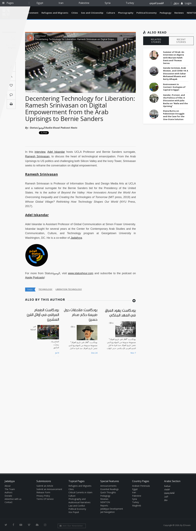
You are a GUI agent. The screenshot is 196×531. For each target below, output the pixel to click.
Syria (107, 3)
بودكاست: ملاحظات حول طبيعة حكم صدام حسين (80, 315)
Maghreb (136, 505)
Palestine (84, 3)
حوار (166, 500)
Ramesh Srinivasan (37, 156)
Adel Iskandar (56, 151)
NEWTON (105, 502)
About (8, 485)
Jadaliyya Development (111, 508)
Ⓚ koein (187, 525)
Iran (61, 3)
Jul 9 (57, 352)
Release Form (43, 492)
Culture (110, 12)
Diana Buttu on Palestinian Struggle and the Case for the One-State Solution (173, 115)
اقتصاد (167, 489)
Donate (8, 495)
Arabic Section (172, 481)
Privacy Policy (43, 495)
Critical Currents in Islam (80, 492)
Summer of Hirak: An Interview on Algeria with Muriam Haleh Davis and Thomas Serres (173, 58)
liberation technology (69, 289)
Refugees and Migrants (54, 12)
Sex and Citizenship (92, 12)
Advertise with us (13, 499)
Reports (104, 505)
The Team (10, 489)
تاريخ (166, 496)
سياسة (167, 486)
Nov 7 (133, 352)
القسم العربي (156, 3)
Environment (31, 12)
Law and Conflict (76, 505)
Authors (8, 492)
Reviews (179, 12)
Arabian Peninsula (141, 485)
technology (46, 289)
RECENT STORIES (181, 40)
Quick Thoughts (108, 492)
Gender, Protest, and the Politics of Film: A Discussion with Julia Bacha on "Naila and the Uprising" (175, 101)
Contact (8, 502)
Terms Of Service (45, 499)
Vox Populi (73, 512)
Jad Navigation (107, 512)
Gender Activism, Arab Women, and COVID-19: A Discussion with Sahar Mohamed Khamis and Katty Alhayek (175, 73)
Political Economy (146, 12)
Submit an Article (44, 485)
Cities (74, 12)
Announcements (108, 485)
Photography (125, 12)
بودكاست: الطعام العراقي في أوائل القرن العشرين (43, 315)
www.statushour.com (80, 273)
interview (40, 151)
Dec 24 (94, 352)
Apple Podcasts (34, 277)
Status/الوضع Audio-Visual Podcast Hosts (53, 127)
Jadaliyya (76, 237)
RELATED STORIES (156, 40)
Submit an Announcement (49, 489)
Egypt (40, 3)
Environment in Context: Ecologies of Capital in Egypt (174, 87)
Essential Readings (109, 489)
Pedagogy (165, 12)
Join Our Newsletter (71, 526)
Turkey (130, 3)
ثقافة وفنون (169, 493)
